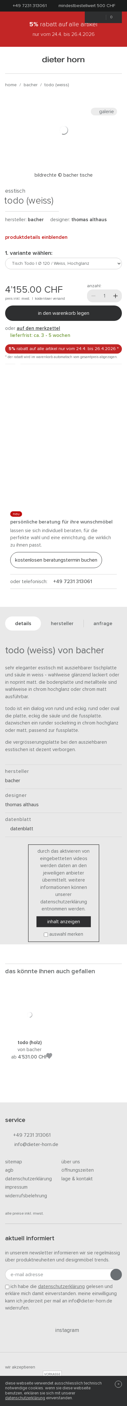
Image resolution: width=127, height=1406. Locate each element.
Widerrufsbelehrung (26, 1195)
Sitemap (13, 1161)
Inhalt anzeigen (63, 921)
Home (11, 85)
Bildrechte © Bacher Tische (64, 175)
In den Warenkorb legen (63, 313)
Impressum (16, 1187)
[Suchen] (114, 60)
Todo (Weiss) (56, 85)
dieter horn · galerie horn (63, 60)
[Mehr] (115, 295)
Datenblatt (19, 828)
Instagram (63, 1330)
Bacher (30, 85)
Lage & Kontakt (77, 1178)
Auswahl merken (66, 934)
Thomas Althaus (89, 219)
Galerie (104, 111)
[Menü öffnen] (13, 60)
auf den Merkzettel (38, 328)
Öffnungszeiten (77, 1170)
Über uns (70, 1161)
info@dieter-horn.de (31, 1145)
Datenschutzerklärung (28, 1178)
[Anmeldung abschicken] (116, 1274)
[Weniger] (93, 295)
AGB (9, 1170)
